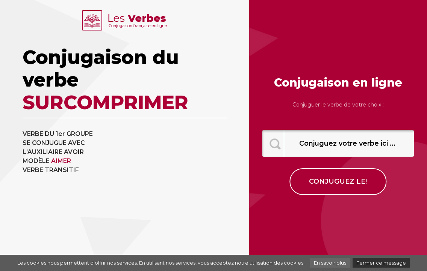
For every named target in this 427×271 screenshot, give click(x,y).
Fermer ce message (381, 263)
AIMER (61, 160)
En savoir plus (330, 263)
